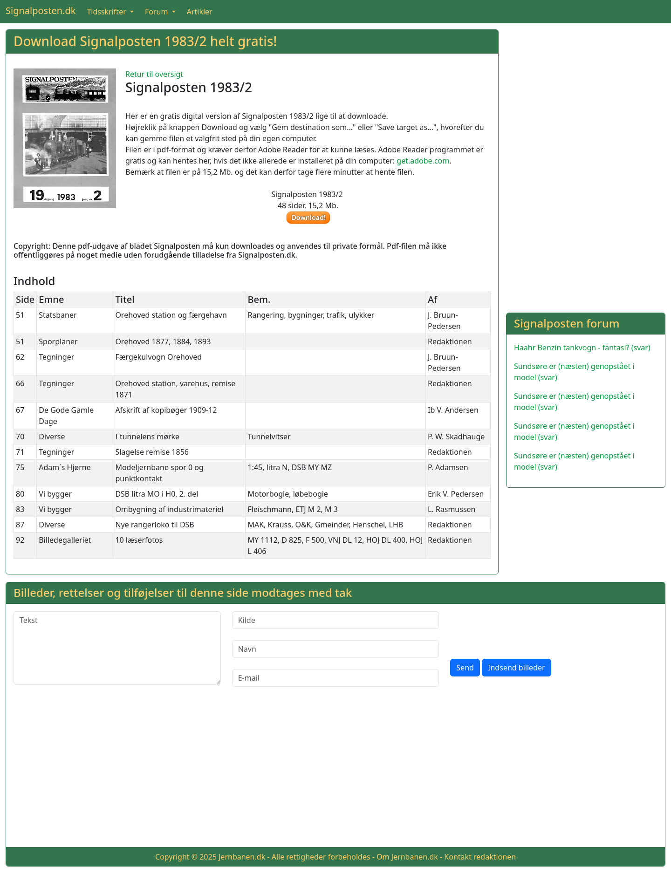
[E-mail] (335, 678)
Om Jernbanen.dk (407, 857)
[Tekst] (117, 648)
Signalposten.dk (40, 10)
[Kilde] (335, 620)
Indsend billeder (516, 667)
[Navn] (335, 649)
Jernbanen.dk (242, 857)
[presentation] (521, 629)
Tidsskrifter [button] (107, 12)
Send (465, 667)
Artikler (199, 12)
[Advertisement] (585, 94)
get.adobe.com (423, 161)
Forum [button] (157, 12)
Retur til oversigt (154, 74)
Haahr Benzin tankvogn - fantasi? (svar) (582, 347)
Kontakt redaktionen (480, 857)
